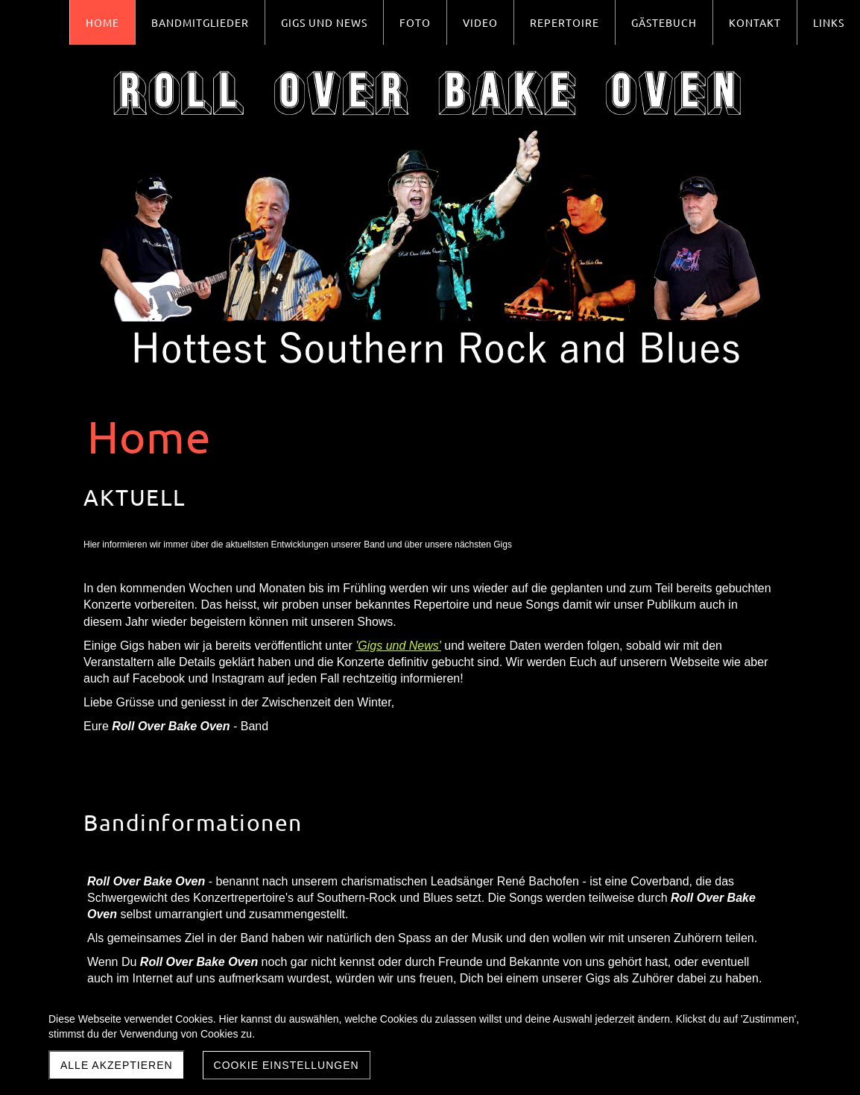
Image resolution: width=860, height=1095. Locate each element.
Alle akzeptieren (116, 1065)
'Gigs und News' (398, 645)
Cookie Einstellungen (286, 1065)
